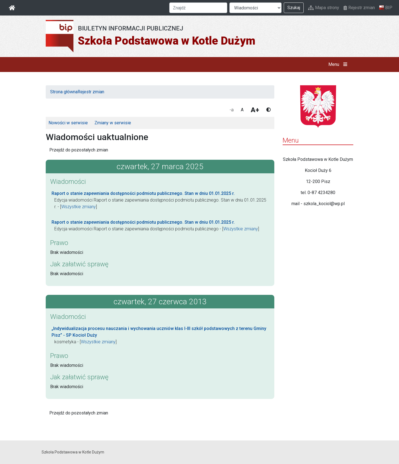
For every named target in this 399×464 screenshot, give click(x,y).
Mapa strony (323, 7)
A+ (255, 110)
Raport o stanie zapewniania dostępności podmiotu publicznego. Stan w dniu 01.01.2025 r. (143, 193)
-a (232, 109)
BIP (385, 8)
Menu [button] (339, 64)
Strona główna (64, 91)
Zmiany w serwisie (112, 122)
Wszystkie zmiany (78, 206)
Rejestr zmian (359, 7)
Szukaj (293, 7)
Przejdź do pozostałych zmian (78, 150)
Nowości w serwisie (68, 122)
